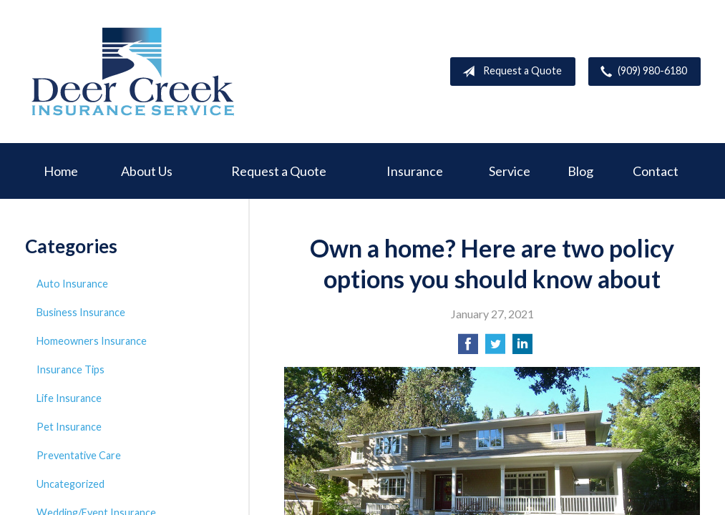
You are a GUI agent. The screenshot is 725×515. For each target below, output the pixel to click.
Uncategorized (70, 484)
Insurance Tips (70, 369)
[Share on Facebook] (468, 348)
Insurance (414, 171)
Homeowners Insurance (92, 341)
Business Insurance (81, 312)
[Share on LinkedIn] (522, 348)
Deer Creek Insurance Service (132, 71)
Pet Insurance (69, 427)
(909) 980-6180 (641, 71)
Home (61, 171)
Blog (580, 171)
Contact (655, 171)
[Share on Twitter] (495, 348)
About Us (146, 171)
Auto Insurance (72, 284)
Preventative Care (79, 455)
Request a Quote (509, 71)
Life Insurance (69, 398)
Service (509, 171)
